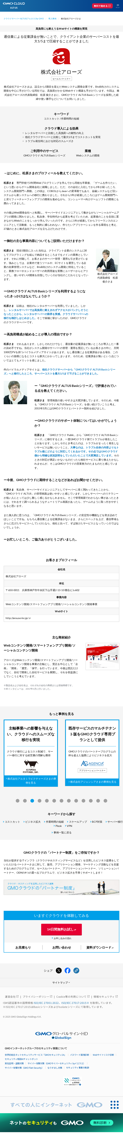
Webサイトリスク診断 (103, 1054)
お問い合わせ (61, 947)
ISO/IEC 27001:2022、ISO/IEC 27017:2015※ (62, 1003)
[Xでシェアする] (59, 971)
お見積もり (23, 947)
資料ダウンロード (98, 947)
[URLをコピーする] (76, 971)
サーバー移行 (115, 821)
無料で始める (102, 6)
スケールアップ (78, 821)
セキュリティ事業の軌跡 (77, 1067)
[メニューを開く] (116, 6)
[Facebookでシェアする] (67, 971)
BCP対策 (97, 821)
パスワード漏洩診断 (79, 1054)
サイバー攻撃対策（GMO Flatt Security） (24, 1067)
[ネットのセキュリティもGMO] (61, 1122)
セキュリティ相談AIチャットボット (21, 1058)
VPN (69, 825)
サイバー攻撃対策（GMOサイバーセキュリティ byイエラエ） (56, 1063)
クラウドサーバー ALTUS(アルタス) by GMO (24, 18)
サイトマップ (61, 982)
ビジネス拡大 (33, 821)
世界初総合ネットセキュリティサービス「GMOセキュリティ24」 (35, 1054)
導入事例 (52, 18)
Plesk (58, 825)
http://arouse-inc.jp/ (17, 618)
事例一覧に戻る (63, 832)
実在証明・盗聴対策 (14, 1063)
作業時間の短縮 (70, 118)
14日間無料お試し (60, 929)
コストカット (51, 118)
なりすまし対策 (54, 1067)
